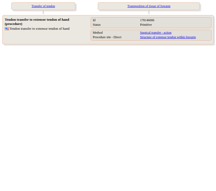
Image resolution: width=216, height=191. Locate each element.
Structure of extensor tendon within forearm (168, 37)
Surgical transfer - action (156, 32)
